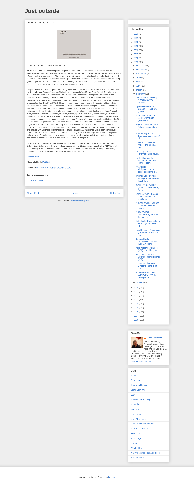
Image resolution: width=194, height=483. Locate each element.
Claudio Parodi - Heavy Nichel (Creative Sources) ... (146, 100)
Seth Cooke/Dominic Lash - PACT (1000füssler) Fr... (148, 223)
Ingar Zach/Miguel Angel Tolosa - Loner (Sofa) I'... (147, 127)
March (139, 90)
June (138, 78)
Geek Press (136, 409)
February (140, 94)
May (138, 82)
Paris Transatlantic (139, 428)
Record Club (136, 433)
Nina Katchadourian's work (143, 424)
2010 (136, 304)
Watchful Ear (137, 448)
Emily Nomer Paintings (141, 399)
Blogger (111, 477)
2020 (136, 42)
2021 (136, 38)
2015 (136, 62)
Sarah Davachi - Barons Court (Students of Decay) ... (147, 196)
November (141, 70)
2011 (136, 299)
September (141, 74)
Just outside (42, 11)
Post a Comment (38, 180)
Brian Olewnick (154, 338)
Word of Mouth (137, 458)
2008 (136, 312)
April (138, 86)
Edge (133, 395)
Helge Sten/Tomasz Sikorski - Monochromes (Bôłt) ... (148, 257)
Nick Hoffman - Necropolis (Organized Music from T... (148, 232)
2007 (136, 316)
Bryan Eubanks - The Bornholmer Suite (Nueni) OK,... (145, 118)
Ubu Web (135, 443)
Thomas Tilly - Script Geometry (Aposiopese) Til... (148, 136)
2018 (136, 50)
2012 (136, 295)
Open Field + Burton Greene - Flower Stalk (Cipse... (147, 109)
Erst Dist (46, 162)
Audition (134, 375)
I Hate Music (136, 414)
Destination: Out (138, 390)
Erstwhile (135, 404)
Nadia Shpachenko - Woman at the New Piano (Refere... (146, 160)
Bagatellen (135, 380)
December (141, 65)
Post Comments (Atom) (80, 201)
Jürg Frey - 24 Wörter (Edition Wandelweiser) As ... (147, 187)
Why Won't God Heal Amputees (145, 453)
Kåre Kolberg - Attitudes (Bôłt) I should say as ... (148, 249)
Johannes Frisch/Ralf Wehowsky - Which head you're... (146, 275)
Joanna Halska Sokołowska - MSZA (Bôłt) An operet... (146, 241)
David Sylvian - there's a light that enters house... (148, 152)
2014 (136, 287)
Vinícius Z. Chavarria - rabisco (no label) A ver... (146, 145)
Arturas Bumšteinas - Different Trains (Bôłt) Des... (146, 266)
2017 (136, 54)
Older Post (115, 193)
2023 (136, 34)
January (140, 282)
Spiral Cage (136, 438)
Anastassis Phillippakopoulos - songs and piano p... (146, 169)
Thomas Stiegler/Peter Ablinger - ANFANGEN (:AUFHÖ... (147, 178)
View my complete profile (142, 361)
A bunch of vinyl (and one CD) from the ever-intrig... (147, 205)
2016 (136, 58)
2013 (136, 291)
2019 (136, 46)
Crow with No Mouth (140, 385)
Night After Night (138, 419)
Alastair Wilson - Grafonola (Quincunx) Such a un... (147, 214)
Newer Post (33, 193)
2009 (136, 308)
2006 (136, 320)
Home (74, 193)
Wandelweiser (33, 157)
